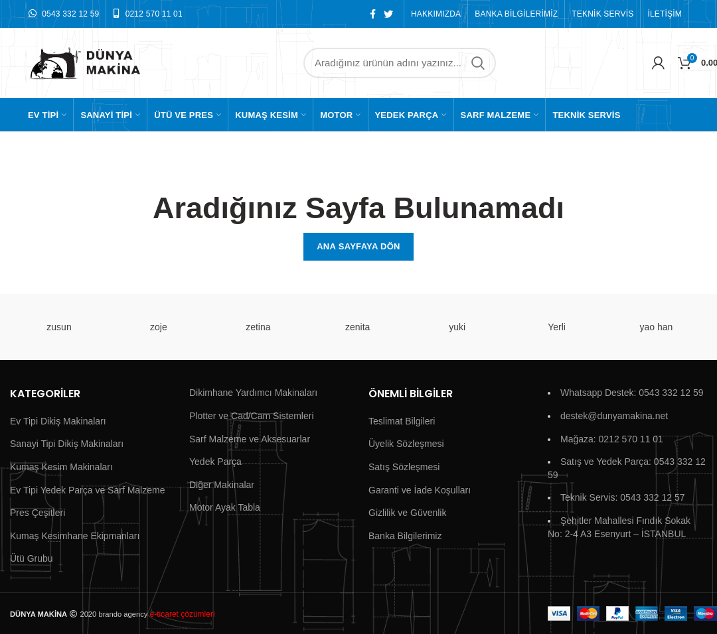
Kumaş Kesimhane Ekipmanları (74, 536)
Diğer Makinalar (221, 484)
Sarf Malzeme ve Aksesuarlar (249, 439)
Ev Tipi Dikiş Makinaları (58, 421)
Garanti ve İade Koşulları (419, 490)
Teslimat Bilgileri (401, 421)
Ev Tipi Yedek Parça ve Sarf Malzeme (87, 490)
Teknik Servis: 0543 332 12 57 (622, 497)
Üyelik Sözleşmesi (406, 443)
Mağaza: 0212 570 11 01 (611, 439)
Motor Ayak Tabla (224, 507)
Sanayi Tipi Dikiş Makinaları (66, 443)
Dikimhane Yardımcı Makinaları (253, 392)
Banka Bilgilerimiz (404, 536)
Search (478, 63)
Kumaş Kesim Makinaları (61, 467)
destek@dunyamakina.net (614, 416)
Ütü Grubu (31, 558)
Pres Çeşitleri (37, 512)
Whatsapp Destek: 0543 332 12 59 (632, 392)
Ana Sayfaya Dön (358, 246)
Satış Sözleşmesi (403, 467)
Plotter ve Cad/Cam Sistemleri (251, 416)
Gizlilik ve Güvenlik (407, 512)
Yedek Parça (215, 461)
